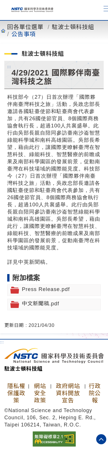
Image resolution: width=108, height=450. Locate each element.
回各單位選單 (25, 27)
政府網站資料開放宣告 (68, 393)
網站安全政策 (40, 393)
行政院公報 (95, 393)
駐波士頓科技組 (73, 27)
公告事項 (24, 34)
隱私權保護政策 (16, 393)
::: (9, 67)
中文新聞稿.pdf (40, 303)
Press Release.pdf (46, 289)
